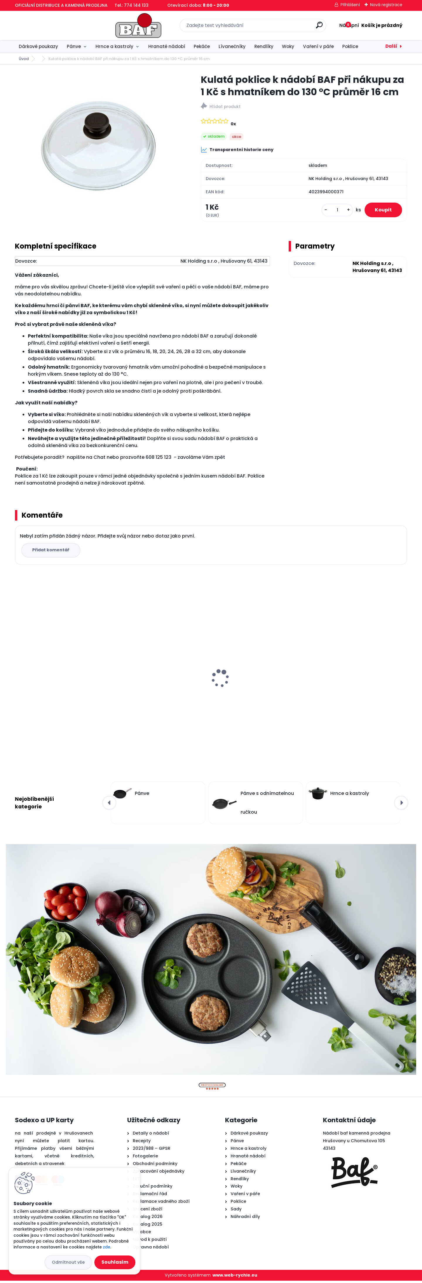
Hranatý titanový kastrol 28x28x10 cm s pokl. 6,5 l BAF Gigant (161, 685)
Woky (288, 46)
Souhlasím (114, 1262)
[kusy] (333, 211)
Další (391, 46)
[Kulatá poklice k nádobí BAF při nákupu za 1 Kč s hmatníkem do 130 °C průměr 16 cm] (98, 143)
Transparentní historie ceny (237, 149)
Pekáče (202, 46)
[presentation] (19, 671)
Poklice (350, 46)
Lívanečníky (232, 46)
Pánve (74, 46)
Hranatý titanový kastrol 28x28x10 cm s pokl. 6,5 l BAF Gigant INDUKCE (62, 685)
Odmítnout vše (68, 1262)
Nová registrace (386, 5)
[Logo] (51, 25)
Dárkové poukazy (38, 46)
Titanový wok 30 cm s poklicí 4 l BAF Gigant (357, 685)
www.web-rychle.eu (234, 1277)
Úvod (24, 58)
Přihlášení (350, 5)
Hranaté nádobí (166, 46)
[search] (275, 27)
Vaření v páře (318, 46)
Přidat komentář (51, 552)
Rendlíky (263, 46)
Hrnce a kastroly (114, 46)
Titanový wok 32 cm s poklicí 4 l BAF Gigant (258, 662)
